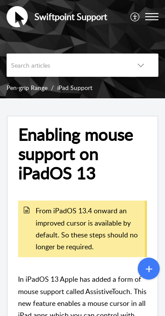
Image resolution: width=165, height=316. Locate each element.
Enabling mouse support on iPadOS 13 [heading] (75, 154)
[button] (135, 17)
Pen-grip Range (27, 87)
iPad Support (74, 87)
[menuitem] (135, 17)
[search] (65, 65)
